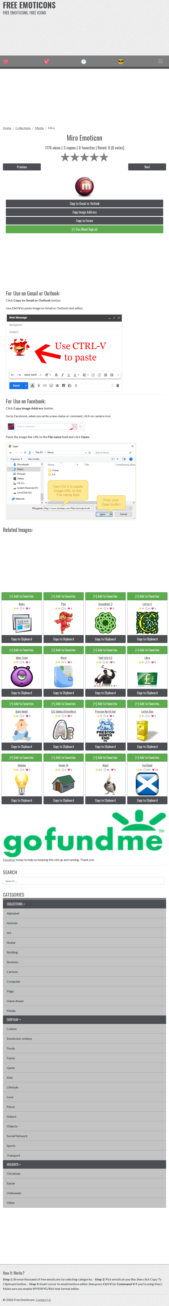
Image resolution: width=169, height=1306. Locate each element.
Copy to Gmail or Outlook (84, 203)
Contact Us (43, 1300)
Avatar (11, 942)
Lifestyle (12, 1087)
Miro (51, 128)
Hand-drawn (15, 1001)
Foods (11, 1048)
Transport (13, 1155)
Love (10, 1097)
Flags (10, 991)
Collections (23, 128)
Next (147, 167)
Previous (22, 167)
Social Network (17, 1136)
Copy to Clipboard (21, 639)
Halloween (14, 1193)
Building (12, 952)
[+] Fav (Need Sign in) (84, 229)
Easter (11, 1183)
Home (7, 128)
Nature (11, 1116)
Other (11, 1203)
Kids (10, 1077)
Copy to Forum (84, 220)
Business (12, 962)
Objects (12, 1126)
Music (11, 1106)
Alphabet (13, 913)
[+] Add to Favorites (22, 596)
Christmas (13, 1173)
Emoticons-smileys (19, 1038)
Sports (11, 1145)
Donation (9, 860)
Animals (12, 923)
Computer (13, 981)
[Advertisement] (114, 27)
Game (11, 1068)
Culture (12, 1029)
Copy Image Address (84, 212)
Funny (11, 1058)
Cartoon (12, 972)
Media (39, 128)
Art (9, 933)
